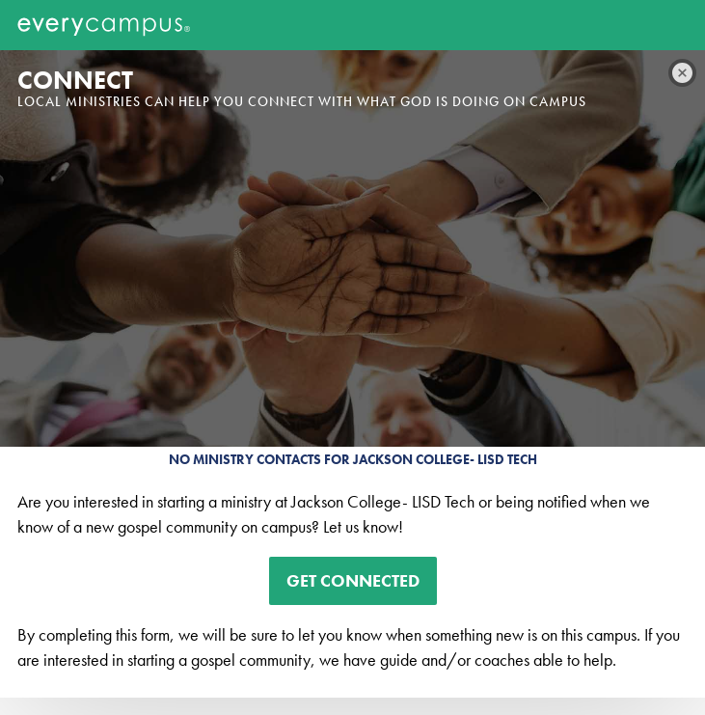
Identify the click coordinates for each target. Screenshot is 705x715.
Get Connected (353, 580)
